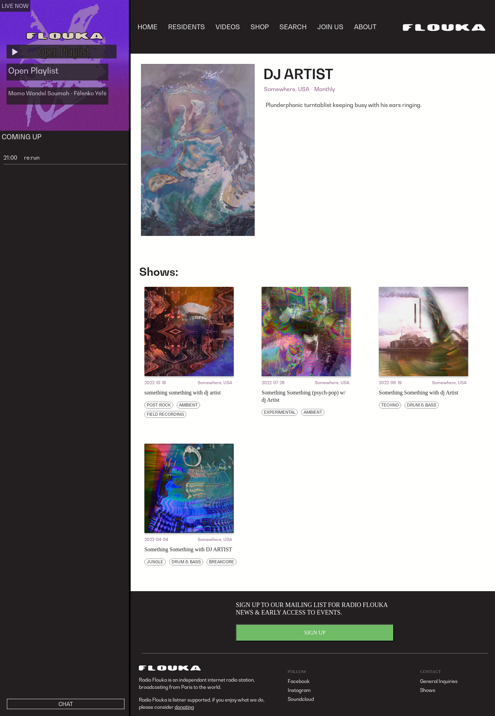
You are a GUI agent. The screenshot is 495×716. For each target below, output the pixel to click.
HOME (147, 27)
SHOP (260, 27)
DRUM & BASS (421, 405)
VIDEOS (228, 27)
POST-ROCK (159, 405)
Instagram (299, 690)
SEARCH (293, 27)
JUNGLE (155, 561)
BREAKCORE (221, 561)
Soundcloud (301, 699)
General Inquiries (439, 681)
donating (184, 707)
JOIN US (330, 27)
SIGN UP (315, 633)
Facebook (299, 681)
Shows (427, 690)
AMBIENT (188, 405)
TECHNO (390, 405)
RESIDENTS (186, 27)
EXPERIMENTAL (279, 412)
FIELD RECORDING (165, 414)
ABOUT (365, 27)
